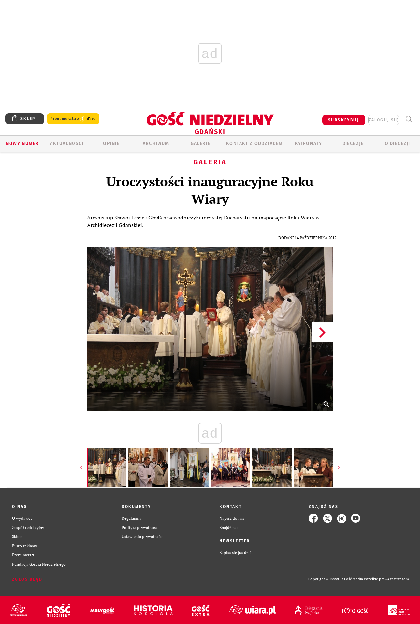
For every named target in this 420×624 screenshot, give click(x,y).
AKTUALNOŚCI (66, 143)
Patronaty (308, 143)
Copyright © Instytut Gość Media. (336, 579)
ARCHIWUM (156, 143)
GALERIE (201, 143)
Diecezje (353, 143)
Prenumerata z (73, 119)
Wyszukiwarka (409, 119)
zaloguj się (384, 120)
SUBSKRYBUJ (343, 120)
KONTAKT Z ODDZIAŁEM (254, 143)
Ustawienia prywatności (143, 536)
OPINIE (111, 143)
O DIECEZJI (397, 143)
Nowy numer (22, 143)
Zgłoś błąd (27, 579)
